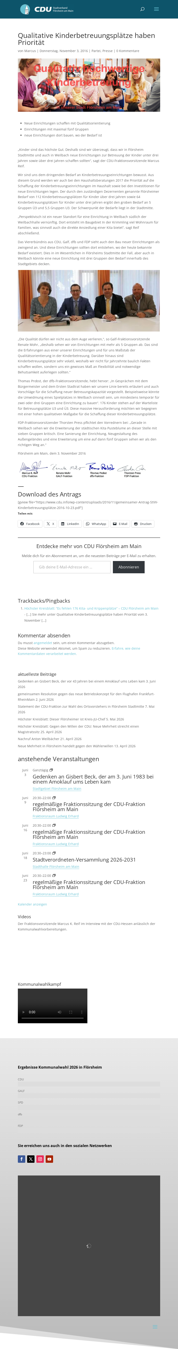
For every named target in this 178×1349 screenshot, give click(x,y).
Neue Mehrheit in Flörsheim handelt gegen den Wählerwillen (65, 746)
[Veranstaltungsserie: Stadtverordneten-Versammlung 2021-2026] (54, 853)
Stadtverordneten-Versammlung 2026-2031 (84, 859)
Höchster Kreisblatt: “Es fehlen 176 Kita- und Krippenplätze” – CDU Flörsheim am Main (91, 608)
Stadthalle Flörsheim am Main (56, 866)
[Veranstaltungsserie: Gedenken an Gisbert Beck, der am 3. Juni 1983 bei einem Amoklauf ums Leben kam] (51, 770)
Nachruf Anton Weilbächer (38, 739)
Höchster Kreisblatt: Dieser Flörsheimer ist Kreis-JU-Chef (61, 719)
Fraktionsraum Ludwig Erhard (56, 816)
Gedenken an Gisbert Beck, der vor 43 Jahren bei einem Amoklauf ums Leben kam (81, 681)
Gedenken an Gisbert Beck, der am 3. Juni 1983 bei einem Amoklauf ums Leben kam (93, 779)
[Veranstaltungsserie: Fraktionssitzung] (54, 798)
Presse (107, 51)
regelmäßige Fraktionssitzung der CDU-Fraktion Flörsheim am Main (89, 806)
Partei (96, 51)
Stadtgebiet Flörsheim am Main (57, 788)
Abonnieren (128, 567)
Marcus (30, 51)
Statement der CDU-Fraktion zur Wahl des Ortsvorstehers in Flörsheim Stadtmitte (81, 706)
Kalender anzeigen (32, 904)
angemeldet (43, 643)
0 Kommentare (127, 51)
